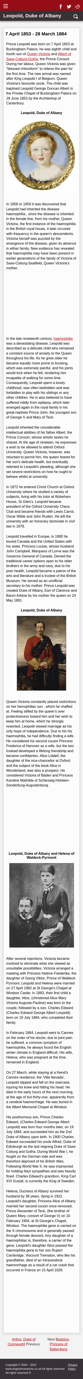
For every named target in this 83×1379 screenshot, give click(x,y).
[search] (75, 16)
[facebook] (61, 5)
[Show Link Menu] (6, 6)
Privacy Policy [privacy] (72, 1366)
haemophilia (63, 338)
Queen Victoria (38, 54)
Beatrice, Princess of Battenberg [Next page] (60, 1344)
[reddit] (78, 5)
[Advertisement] (41, 303)
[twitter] (70, 5)
